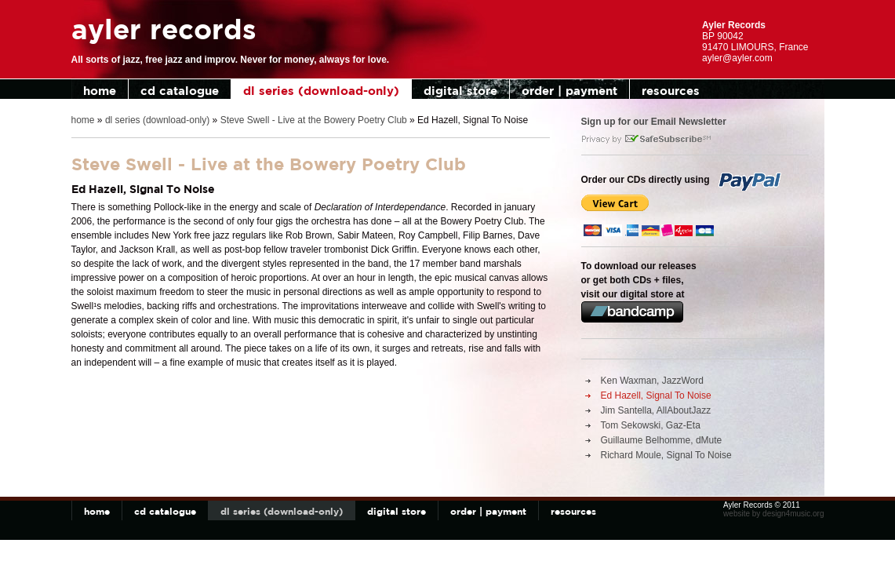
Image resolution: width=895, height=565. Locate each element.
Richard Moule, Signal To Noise (666, 455)
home (99, 90)
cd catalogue (179, 90)
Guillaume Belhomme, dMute (661, 440)
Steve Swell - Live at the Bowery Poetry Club (313, 120)
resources (671, 90)
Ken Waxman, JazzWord (652, 380)
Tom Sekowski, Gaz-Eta (650, 425)
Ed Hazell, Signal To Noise (656, 395)
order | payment (569, 90)
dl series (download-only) (321, 90)
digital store (460, 90)
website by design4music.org (773, 513)
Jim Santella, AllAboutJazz (656, 410)
